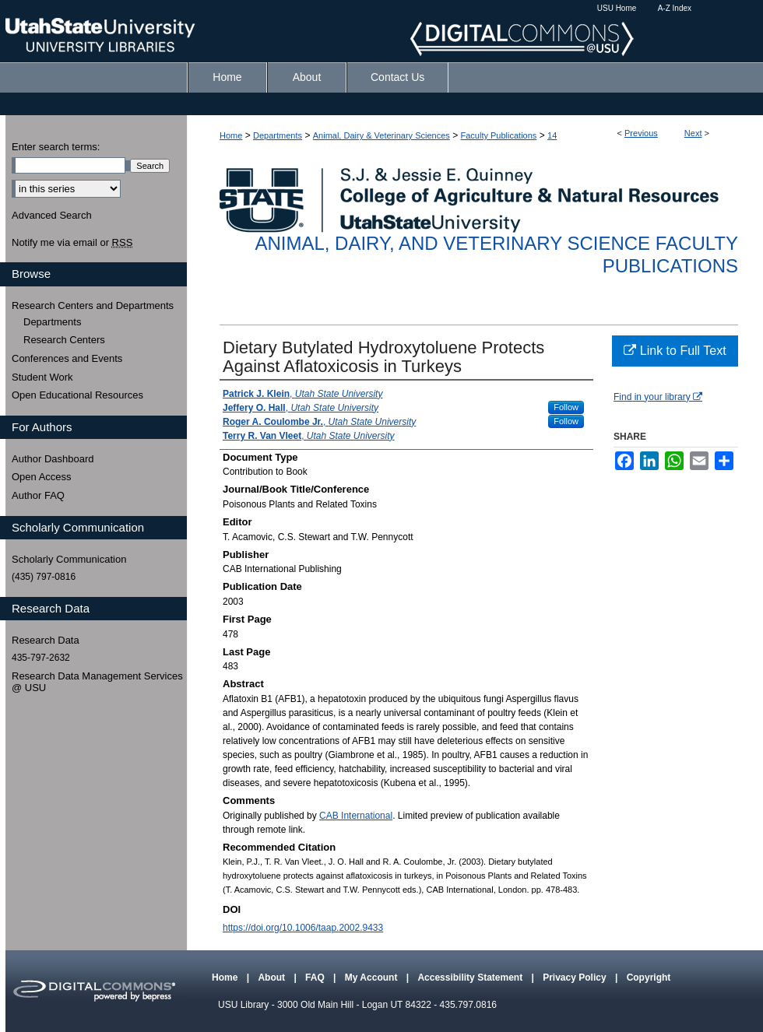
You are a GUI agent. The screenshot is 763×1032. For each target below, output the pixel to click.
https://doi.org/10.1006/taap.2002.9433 (303, 927)
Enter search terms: (56, 147)
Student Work (42, 377)
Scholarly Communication (69, 559)
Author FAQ (38, 495)
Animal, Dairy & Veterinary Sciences (381, 135)
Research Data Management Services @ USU (97, 682)
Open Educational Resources (77, 395)
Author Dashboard (53, 459)
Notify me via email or (72, 243)
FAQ (316, 977)
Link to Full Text (675, 350)
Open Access (42, 477)
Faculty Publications (499, 135)
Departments (277, 135)
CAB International (355, 815)
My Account (372, 977)
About (272, 977)
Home (231, 135)
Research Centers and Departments (93, 305)
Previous (641, 133)
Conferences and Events (67, 358)
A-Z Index (674, 8)
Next (693, 133)
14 (552, 135)
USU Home (617, 8)
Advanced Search (52, 215)
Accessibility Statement (471, 977)
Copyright (649, 977)
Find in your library (658, 396)
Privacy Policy (576, 977)
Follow (566, 407)
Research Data (45, 640)
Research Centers (64, 340)
